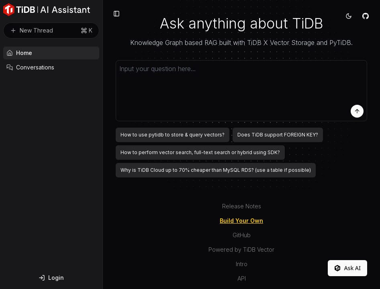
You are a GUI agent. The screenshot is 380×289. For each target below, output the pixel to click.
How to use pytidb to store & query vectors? (173, 135)
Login (51, 277)
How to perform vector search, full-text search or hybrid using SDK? (200, 152)
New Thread (51, 30)
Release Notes (241, 206)
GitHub (242, 235)
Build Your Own (241, 220)
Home (19, 52)
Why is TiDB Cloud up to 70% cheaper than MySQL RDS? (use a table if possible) (216, 170)
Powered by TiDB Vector (241, 249)
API (241, 278)
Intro (241, 264)
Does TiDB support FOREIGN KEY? (277, 135)
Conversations (30, 67)
